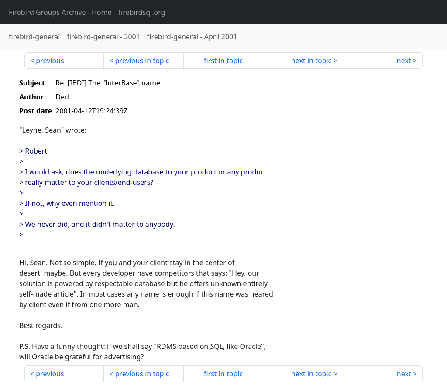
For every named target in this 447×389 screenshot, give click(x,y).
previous (50, 60)
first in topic (223, 60)
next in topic (311, 60)
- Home (60, 12)
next (404, 60)
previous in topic (142, 60)
